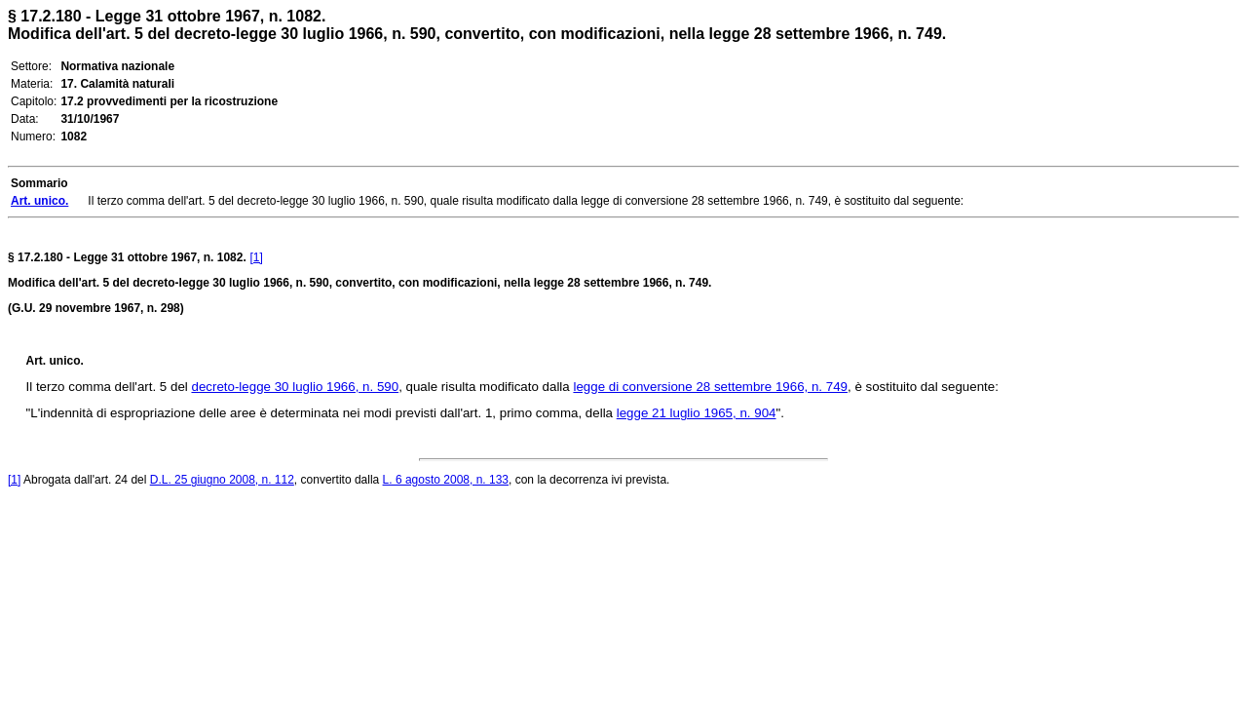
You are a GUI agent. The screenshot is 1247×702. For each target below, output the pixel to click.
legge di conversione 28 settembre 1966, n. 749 (710, 386)
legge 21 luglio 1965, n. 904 (696, 413)
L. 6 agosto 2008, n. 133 (446, 480)
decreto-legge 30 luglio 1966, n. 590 (294, 386)
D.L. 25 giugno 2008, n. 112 (222, 480)
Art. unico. (55, 361)
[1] (256, 257)
